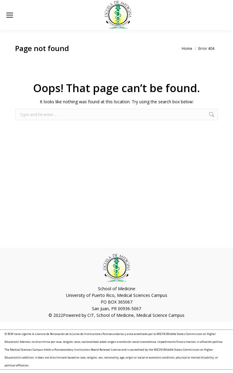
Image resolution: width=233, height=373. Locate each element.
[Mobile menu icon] (9, 15)
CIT (90, 315)
